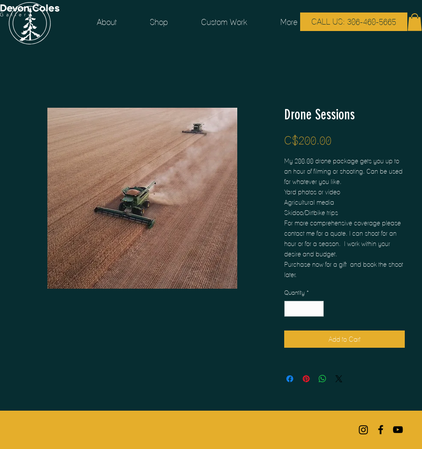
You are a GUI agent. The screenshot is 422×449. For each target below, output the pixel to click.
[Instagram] (363, 430)
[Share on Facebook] (290, 379)
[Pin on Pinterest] (306, 379)
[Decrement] (290, 308)
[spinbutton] (304, 308)
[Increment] (317, 308)
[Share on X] (339, 379)
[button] (414, 22)
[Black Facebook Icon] (381, 430)
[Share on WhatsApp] (322, 379)
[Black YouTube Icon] (398, 430)
